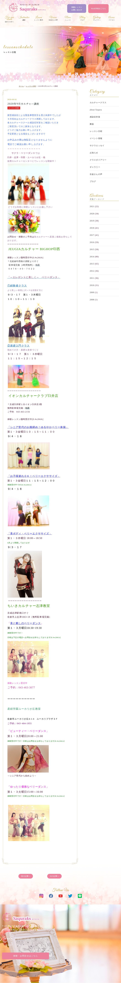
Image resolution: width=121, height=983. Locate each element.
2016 (92, 242)
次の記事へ (54, 876)
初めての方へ (9, 20)
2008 (92, 300)
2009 (92, 292)
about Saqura (96, 110)
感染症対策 (95, 117)
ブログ (93, 181)
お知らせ (94, 153)
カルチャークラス (98, 103)
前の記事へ (25, 876)
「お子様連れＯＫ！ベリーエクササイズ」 (33, 476)
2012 (92, 271)
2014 (92, 257)
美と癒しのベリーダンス (25, 623)
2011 (92, 278)
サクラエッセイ (97, 146)
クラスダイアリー (98, 160)
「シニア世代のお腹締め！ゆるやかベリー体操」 (38, 427)
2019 (92, 221)
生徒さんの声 (96, 174)
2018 (92, 228)
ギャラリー (95, 167)
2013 (92, 264)
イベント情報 (96, 138)
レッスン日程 (9, 52)
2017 (92, 235)
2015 (92, 249)
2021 (92, 206)
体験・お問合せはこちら (25, 956)
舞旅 (92, 124)
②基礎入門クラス (18, 346)
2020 (92, 214)
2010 (92, 285)
